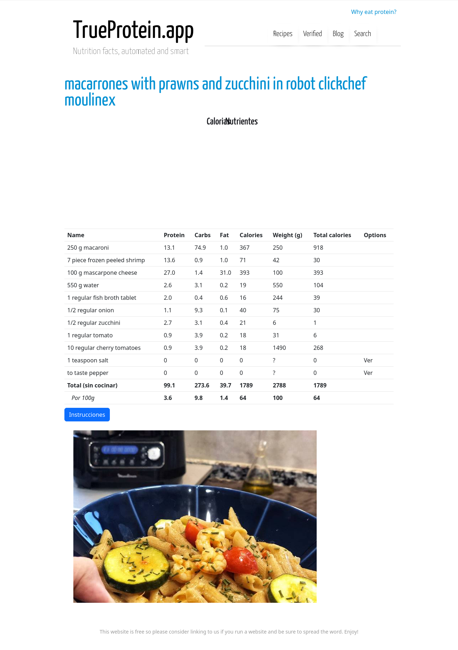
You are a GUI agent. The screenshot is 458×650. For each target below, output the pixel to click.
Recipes (283, 34)
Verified (312, 34)
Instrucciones (87, 415)
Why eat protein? (373, 12)
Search (362, 34)
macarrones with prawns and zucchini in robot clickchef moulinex (215, 92)
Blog (338, 34)
